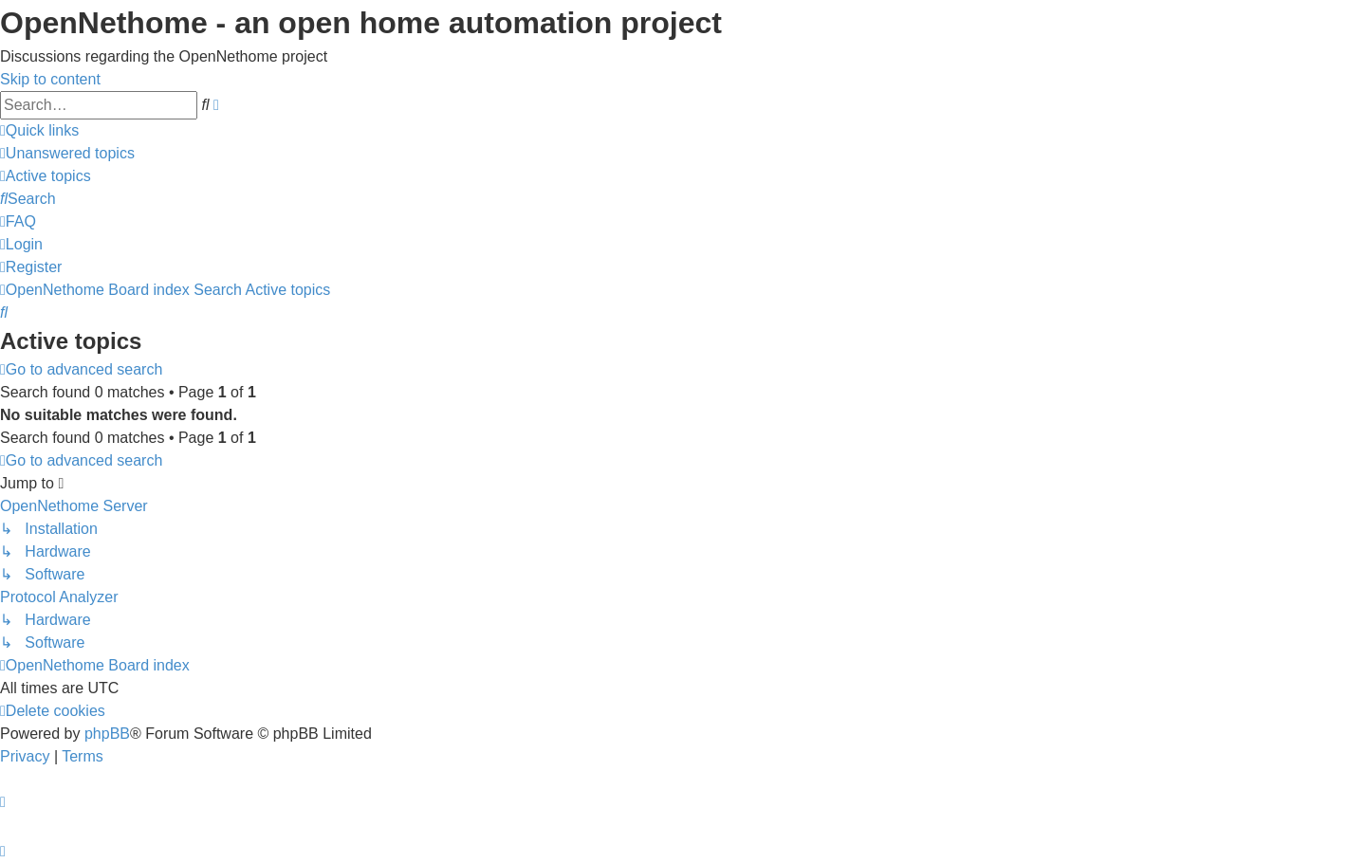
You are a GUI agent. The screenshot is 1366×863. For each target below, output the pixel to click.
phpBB (107, 733)
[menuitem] (67, 153)
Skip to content (50, 79)
